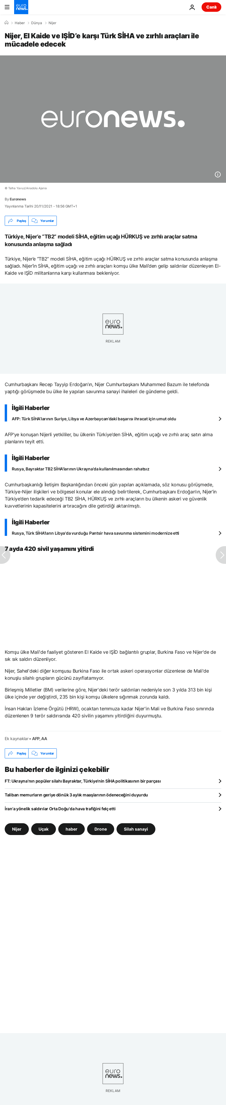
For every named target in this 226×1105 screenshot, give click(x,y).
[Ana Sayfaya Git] (21, 7)
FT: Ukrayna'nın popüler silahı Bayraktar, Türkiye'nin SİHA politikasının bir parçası (83, 780)
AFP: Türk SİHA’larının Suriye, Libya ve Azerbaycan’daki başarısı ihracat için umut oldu (94, 418)
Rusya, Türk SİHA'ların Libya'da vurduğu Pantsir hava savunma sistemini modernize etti (95, 533)
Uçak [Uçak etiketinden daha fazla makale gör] (44, 828)
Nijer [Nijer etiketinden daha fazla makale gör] (16, 828)
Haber (20, 23)
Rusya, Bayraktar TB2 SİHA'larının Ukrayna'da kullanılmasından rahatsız (80, 468)
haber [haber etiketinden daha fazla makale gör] (71, 828)
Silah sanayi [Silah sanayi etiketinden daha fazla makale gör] (136, 828)
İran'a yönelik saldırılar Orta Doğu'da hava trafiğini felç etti (60, 808)
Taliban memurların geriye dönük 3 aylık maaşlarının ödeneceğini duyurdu (76, 794)
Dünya (36, 23)
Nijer (52, 23)
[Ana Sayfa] (6, 23)
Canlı (211, 6)
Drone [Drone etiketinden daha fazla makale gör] (100, 828)
